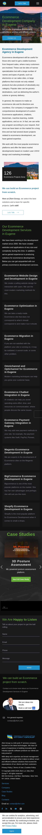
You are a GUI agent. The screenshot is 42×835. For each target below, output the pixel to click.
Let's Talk (22, 3)
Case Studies (7, 792)
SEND (29, 668)
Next (39, 566)
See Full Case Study (21, 579)
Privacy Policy (10, 826)
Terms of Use (18, 767)
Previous (2, 566)
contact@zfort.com (15, 721)
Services (5, 783)
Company (6, 788)
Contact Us (12, 38)
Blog (3, 796)
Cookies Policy (30, 767)
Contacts (5, 800)
